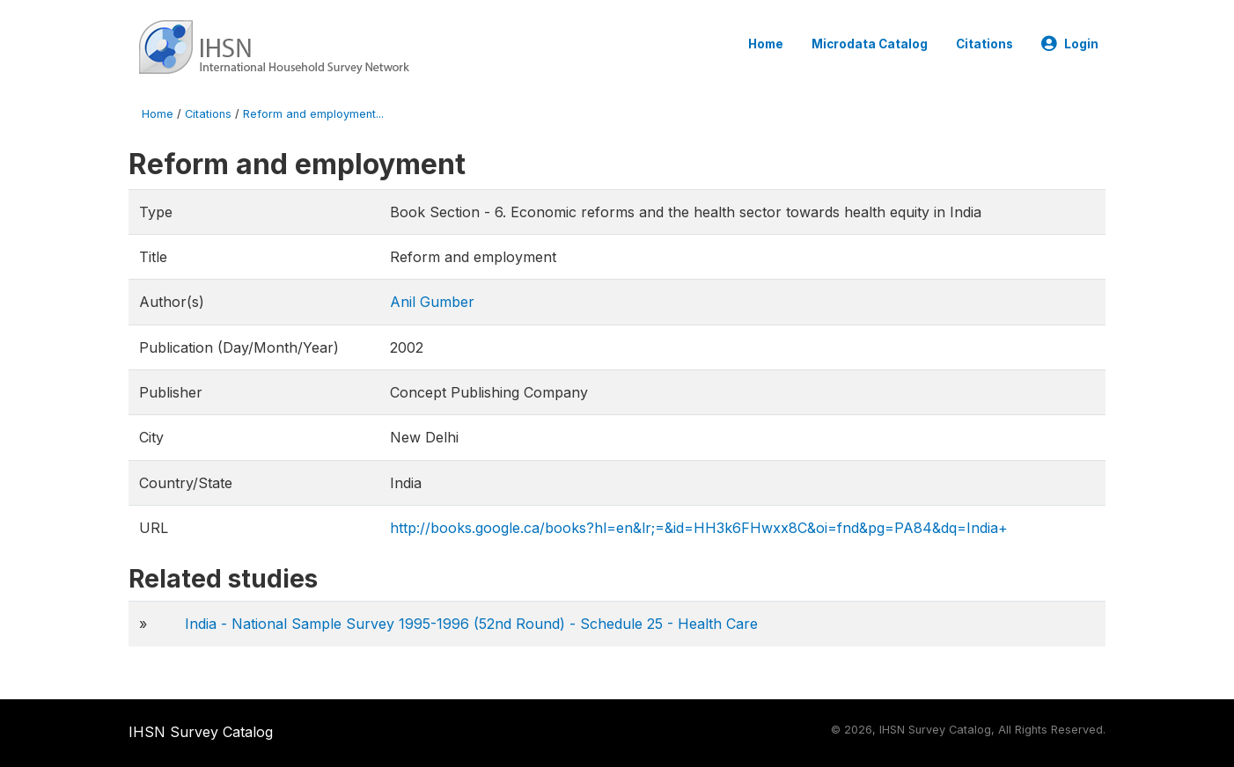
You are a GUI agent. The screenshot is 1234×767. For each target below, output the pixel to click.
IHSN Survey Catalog (201, 732)
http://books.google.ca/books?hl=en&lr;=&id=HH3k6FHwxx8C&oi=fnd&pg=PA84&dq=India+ (699, 528)
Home (765, 44)
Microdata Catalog (870, 44)
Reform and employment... (313, 114)
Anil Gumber (432, 301)
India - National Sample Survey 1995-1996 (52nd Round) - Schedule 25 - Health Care (471, 623)
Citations (984, 44)
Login (1069, 44)
